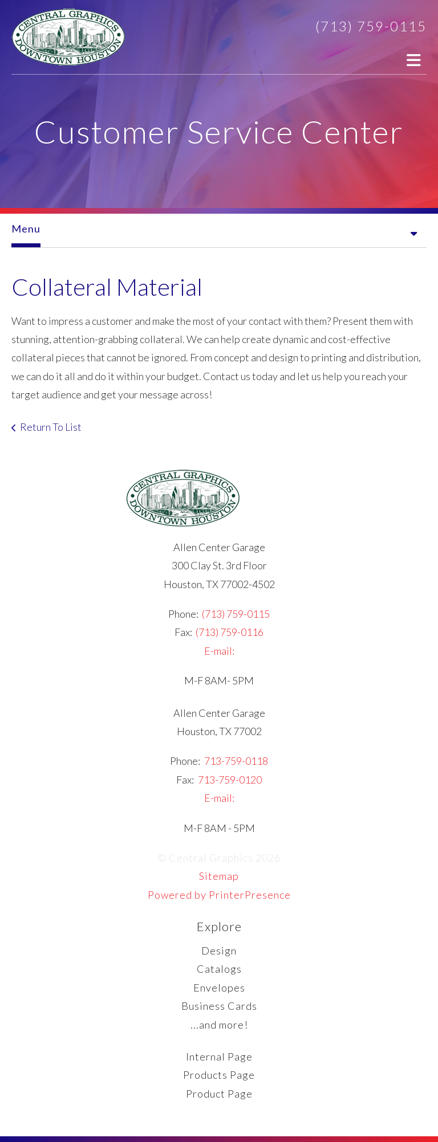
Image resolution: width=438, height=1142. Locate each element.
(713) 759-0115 (371, 26)
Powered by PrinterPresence (219, 894)
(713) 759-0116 (229, 632)
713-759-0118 (236, 760)
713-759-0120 (230, 779)
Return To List (51, 427)
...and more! (219, 1024)
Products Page (219, 1074)
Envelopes (219, 987)
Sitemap (219, 876)
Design (219, 950)
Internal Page (219, 1056)
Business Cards (219, 1006)
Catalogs (219, 968)
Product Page (219, 1093)
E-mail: (219, 651)
